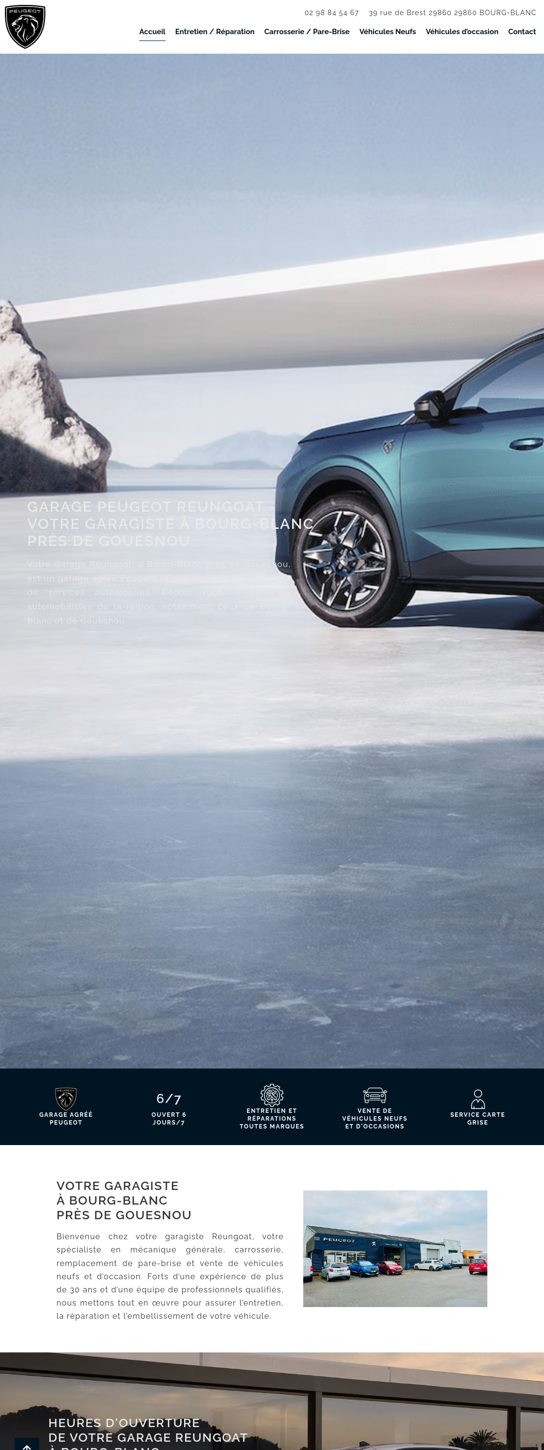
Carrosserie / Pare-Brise (307, 31)
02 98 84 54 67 (332, 13)
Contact (522, 31)
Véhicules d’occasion (462, 31)
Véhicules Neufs (387, 31)
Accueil (152, 31)
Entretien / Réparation (215, 31)
